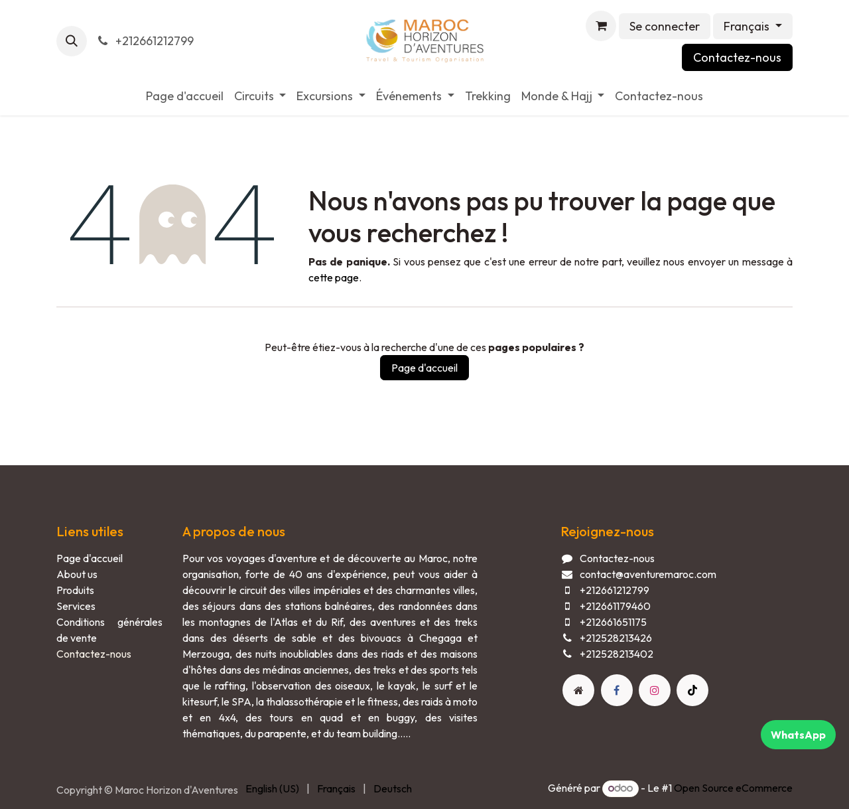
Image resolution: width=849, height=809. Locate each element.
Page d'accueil (424, 367)
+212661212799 (144, 40)
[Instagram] (655, 690)
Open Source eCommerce (733, 787)
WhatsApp (798, 734)
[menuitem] (185, 96)
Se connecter (664, 26)
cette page (333, 277)
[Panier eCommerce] (601, 26)
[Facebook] (617, 690)
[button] (71, 41)
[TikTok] (692, 690)
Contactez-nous (737, 57)
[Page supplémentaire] (578, 690)
